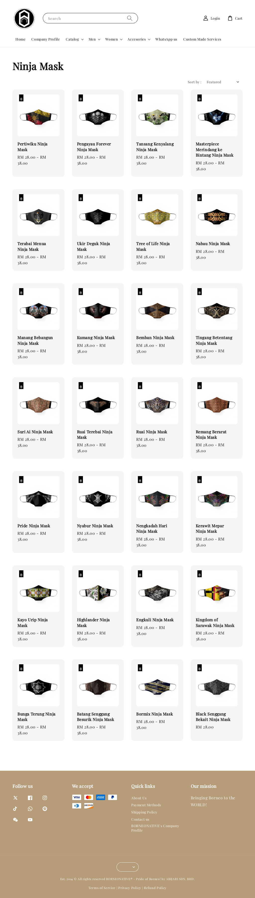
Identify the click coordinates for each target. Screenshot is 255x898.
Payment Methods (146, 805)
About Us (139, 798)
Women (111, 39)
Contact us (140, 819)
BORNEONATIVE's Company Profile (155, 828)
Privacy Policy (129, 888)
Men (92, 39)
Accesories (137, 39)
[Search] (130, 18)
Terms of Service (102, 888)
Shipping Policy (144, 812)
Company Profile (45, 39)
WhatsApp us (166, 39)
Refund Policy (155, 888)
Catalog (72, 39)
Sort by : (195, 82)
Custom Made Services (202, 39)
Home (20, 39)
